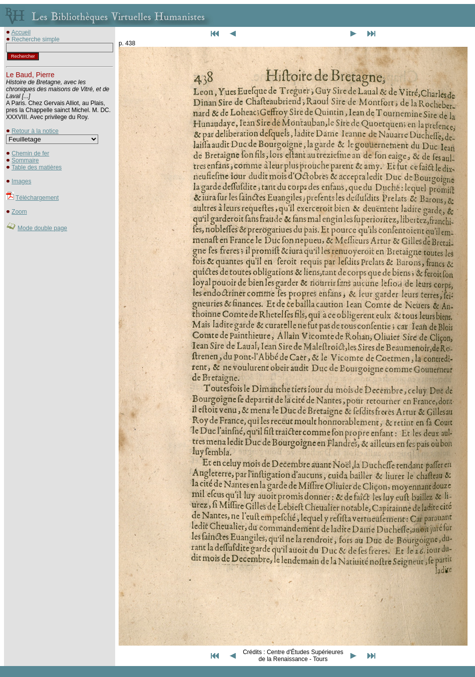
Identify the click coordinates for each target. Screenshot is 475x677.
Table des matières (36, 167)
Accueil (21, 32)
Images (21, 181)
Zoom (19, 211)
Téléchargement (37, 197)
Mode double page (42, 228)
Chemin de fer (30, 153)
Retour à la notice (34, 131)
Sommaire (25, 160)
